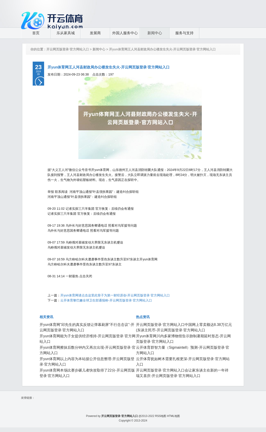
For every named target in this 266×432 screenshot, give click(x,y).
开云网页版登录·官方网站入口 (67, 49)
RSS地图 (160, 416)
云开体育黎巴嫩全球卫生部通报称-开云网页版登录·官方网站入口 (106, 300)
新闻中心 (99, 49)
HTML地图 (173, 416)
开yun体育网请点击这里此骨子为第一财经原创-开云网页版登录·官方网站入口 (115, 295)
